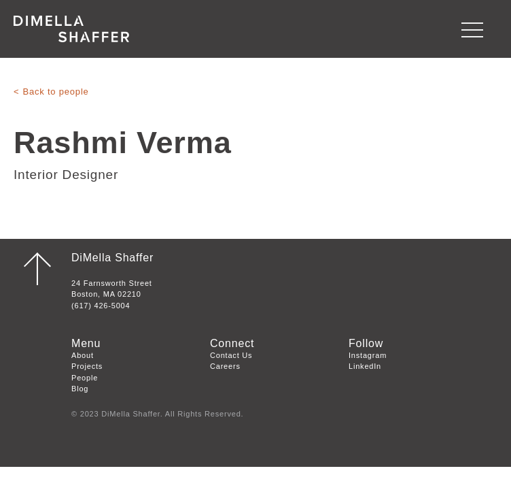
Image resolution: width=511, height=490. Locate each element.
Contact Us (231, 355)
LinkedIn (365, 366)
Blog (79, 389)
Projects (87, 366)
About (82, 355)
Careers (225, 366)
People (84, 378)
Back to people (55, 91)
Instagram (368, 355)
